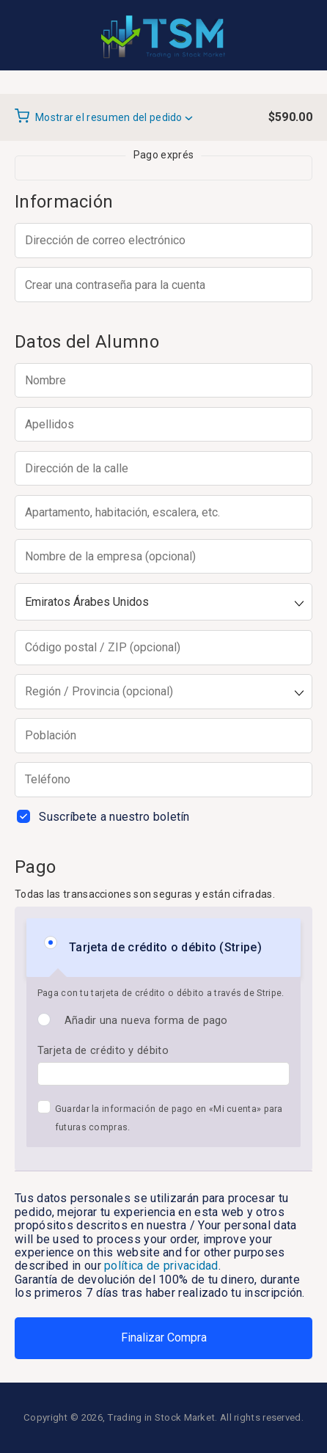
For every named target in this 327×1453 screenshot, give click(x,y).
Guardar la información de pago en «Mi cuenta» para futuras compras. (169, 1118)
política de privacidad (161, 1266)
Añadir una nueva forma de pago (146, 1020)
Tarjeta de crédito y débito (103, 1050)
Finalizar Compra (164, 1337)
